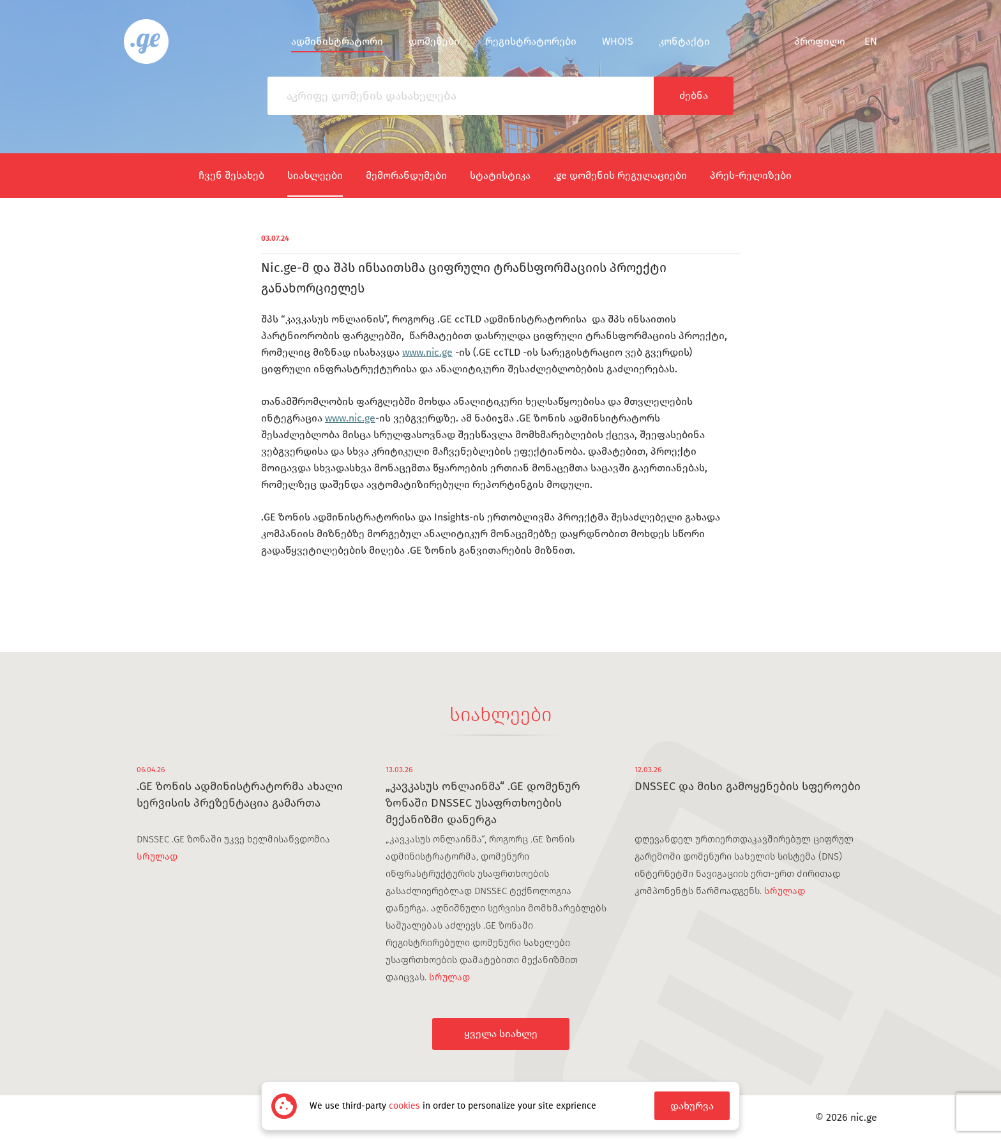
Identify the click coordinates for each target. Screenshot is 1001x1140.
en (870, 41)
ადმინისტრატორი (337, 41)
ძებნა (693, 95)
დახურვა (692, 1106)
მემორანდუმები (406, 175)
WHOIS (617, 41)
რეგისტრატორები (530, 41)
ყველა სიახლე (501, 1034)
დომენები (434, 41)
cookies (404, 1105)
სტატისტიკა (500, 175)
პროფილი (811, 41)
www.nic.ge (427, 352)
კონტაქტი (684, 41)
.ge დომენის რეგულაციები (620, 175)
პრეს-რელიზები (751, 175)
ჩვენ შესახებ (231, 175)
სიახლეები (315, 175)
